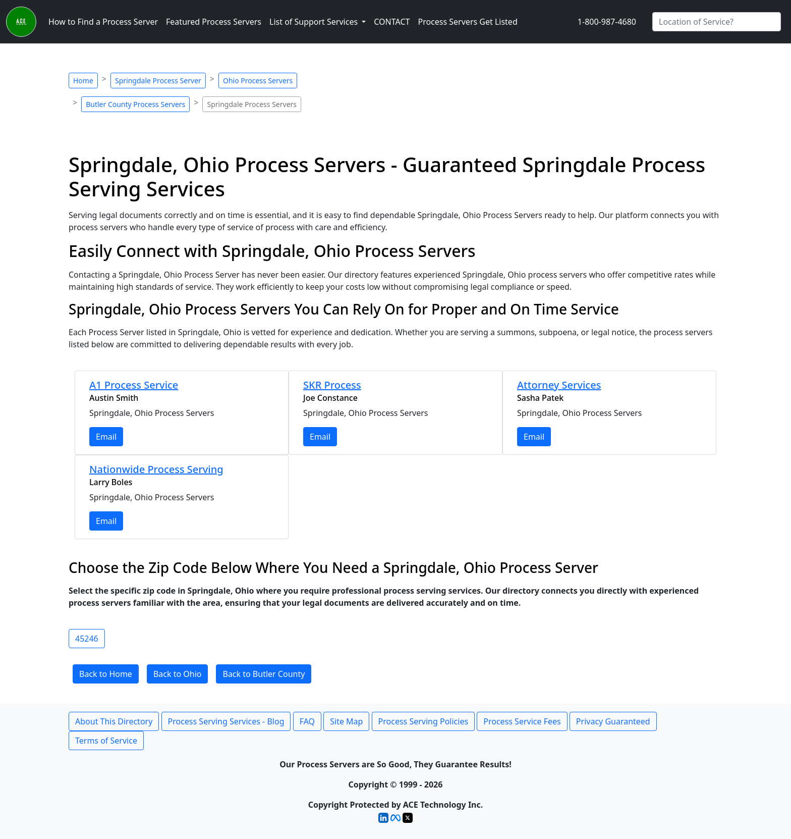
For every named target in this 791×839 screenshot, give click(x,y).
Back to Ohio (177, 673)
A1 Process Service (133, 385)
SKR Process (332, 385)
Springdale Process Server (158, 80)
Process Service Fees (521, 721)
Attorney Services (559, 385)
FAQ (307, 721)
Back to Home (105, 673)
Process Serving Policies (423, 721)
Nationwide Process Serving (156, 469)
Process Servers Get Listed (467, 21)
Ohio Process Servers (258, 80)
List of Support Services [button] (314, 21)
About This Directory (113, 721)
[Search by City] (716, 21)
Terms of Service (106, 740)
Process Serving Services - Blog (226, 721)
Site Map (346, 721)
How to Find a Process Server (103, 21)
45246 (86, 638)
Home (83, 80)
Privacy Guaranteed (613, 721)
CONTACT (392, 21)
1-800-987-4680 (607, 21)
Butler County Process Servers (135, 104)
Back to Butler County (263, 673)
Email (106, 436)
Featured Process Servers (213, 21)
